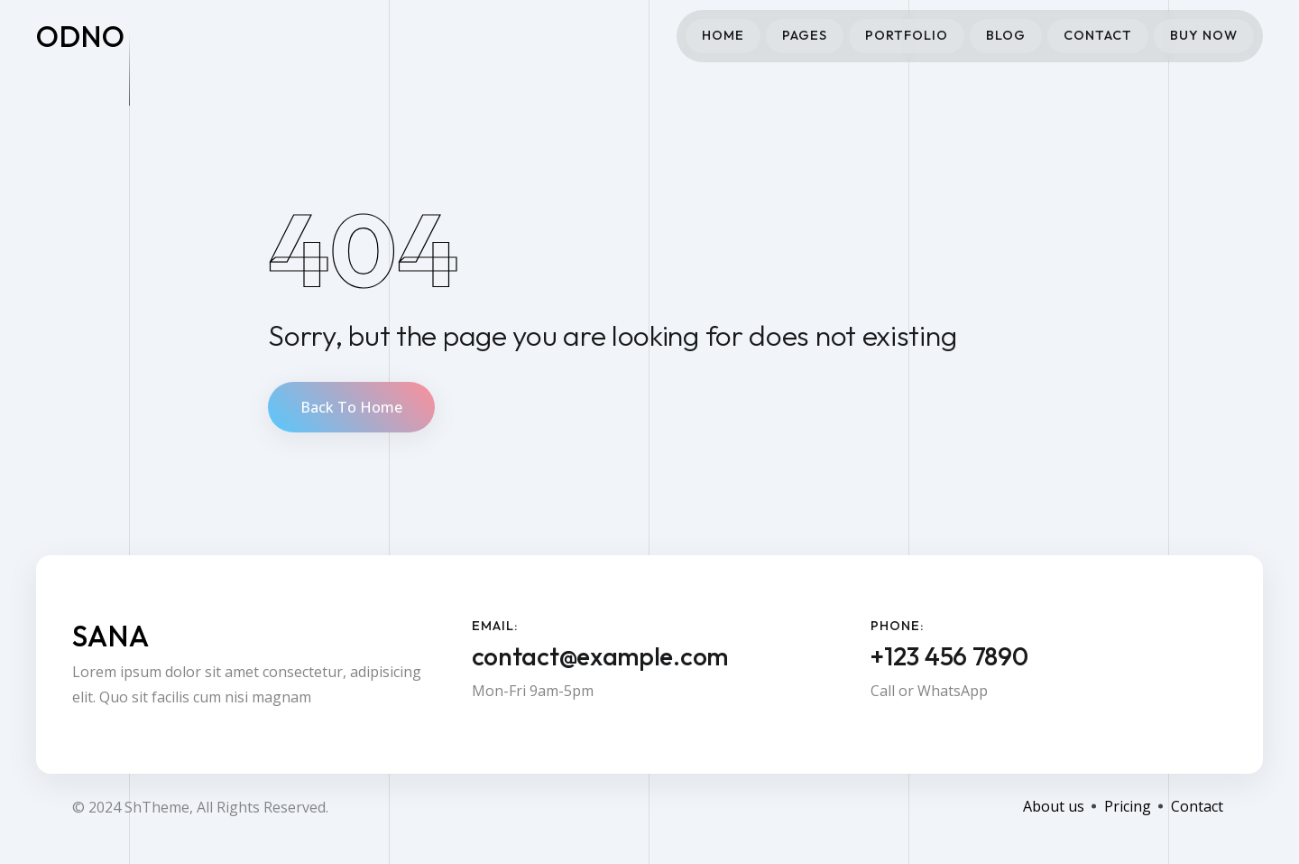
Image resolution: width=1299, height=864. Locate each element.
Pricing (1127, 806)
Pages (804, 35)
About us (1053, 806)
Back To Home (351, 407)
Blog (1006, 35)
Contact (1098, 35)
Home (723, 35)
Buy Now (1204, 35)
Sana (111, 636)
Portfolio (906, 35)
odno (80, 36)
